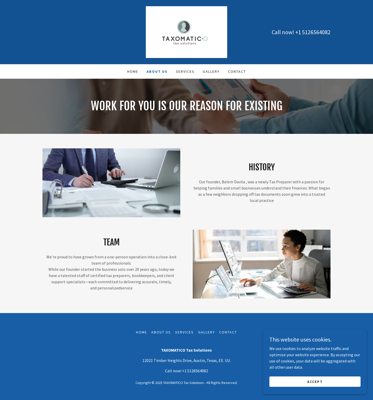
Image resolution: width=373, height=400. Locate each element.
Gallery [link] (211, 71)
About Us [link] (157, 71)
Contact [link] (237, 71)
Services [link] (185, 71)
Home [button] (141, 332)
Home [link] (132, 71)
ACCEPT (315, 381)
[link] (186, 31)
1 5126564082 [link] (314, 32)
